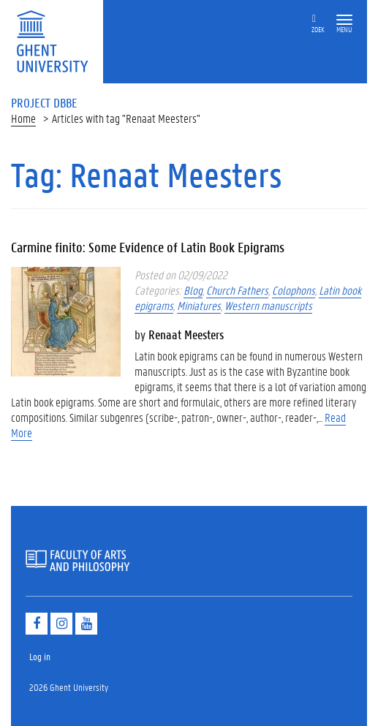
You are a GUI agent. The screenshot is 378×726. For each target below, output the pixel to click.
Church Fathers (237, 290)
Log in (39, 656)
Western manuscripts (268, 305)
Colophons (293, 290)
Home (23, 118)
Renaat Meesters (186, 334)
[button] (344, 20)
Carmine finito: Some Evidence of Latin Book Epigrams (147, 247)
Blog (193, 290)
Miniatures (199, 305)
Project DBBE (44, 102)
